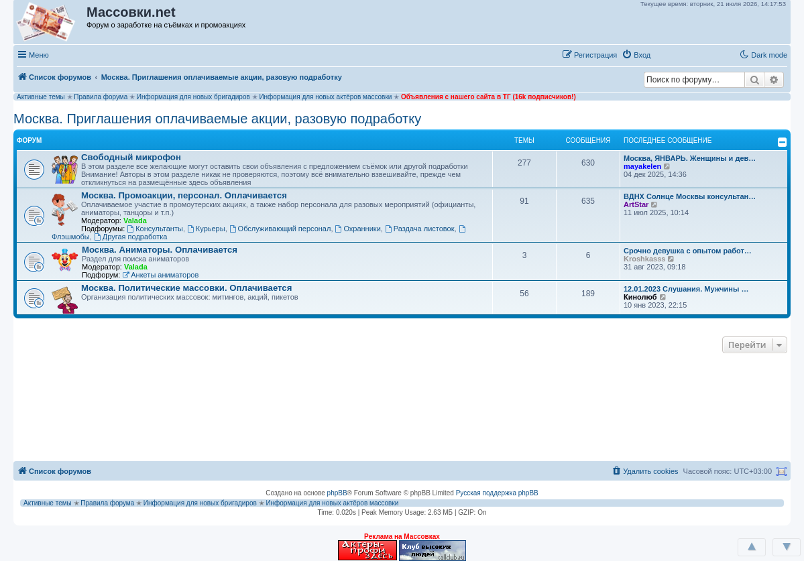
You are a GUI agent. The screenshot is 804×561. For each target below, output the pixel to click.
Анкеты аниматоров (160, 275)
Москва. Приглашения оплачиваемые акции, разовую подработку (217, 118)
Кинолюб (640, 297)
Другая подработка (131, 237)
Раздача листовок (420, 229)
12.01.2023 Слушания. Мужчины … (686, 289)
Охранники (358, 229)
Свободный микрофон (131, 157)
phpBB (337, 493)
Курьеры (206, 229)
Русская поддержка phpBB (497, 493)
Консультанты (155, 229)
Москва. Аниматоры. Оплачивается (159, 250)
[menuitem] (636, 55)
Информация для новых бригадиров (193, 97)
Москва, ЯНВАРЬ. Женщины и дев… (690, 158)
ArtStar (636, 204)
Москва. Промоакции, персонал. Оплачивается (184, 195)
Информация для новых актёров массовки (325, 97)
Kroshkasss (644, 259)
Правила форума (100, 97)
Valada (135, 220)
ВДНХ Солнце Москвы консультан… (690, 196)
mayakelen (642, 166)
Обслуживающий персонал (280, 229)
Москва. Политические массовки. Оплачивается (186, 288)
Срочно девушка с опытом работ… (688, 251)
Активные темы (41, 97)
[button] (669, 54)
